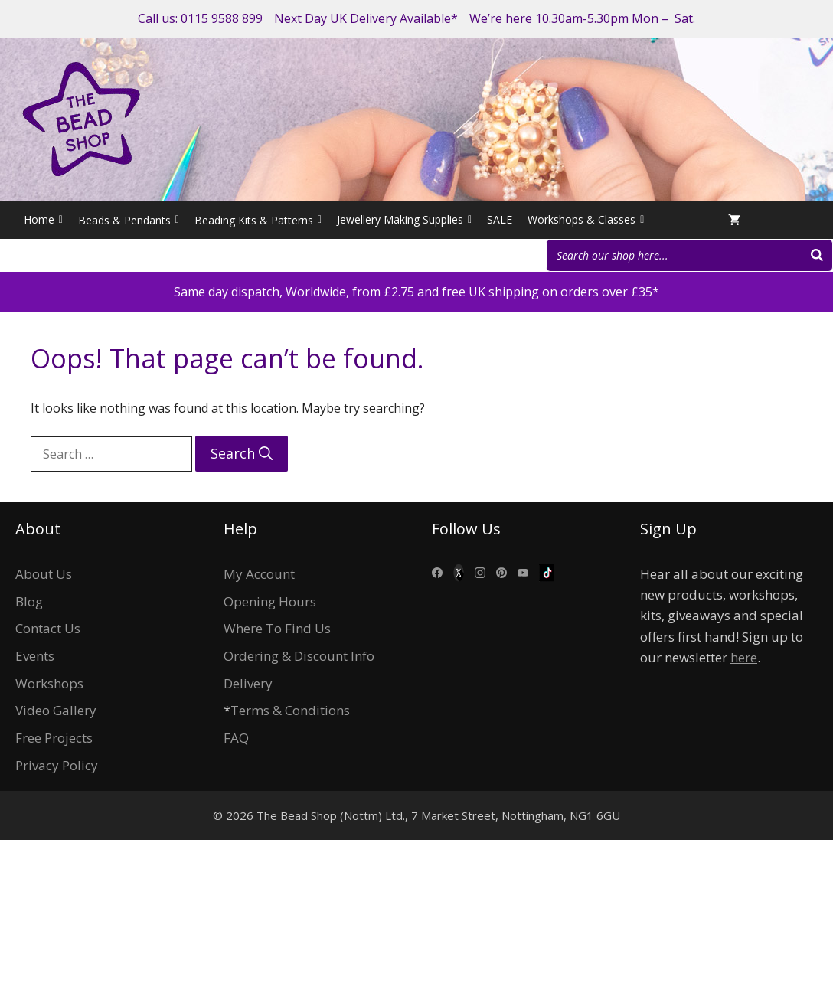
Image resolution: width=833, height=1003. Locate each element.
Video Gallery (55, 710)
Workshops (49, 683)
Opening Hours (270, 601)
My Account (259, 574)
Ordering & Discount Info (299, 656)
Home (43, 219)
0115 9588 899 (222, 18)
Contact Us (47, 628)
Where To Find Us (277, 628)
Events (34, 656)
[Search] (817, 255)
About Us (43, 574)
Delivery (248, 683)
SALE (499, 219)
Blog (29, 601)
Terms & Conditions (290, 710)
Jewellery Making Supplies (404, 219)
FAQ (236, 738)
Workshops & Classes (586, 219)
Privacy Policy (56, 765)
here (743, 657)
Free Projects (54, 738)
